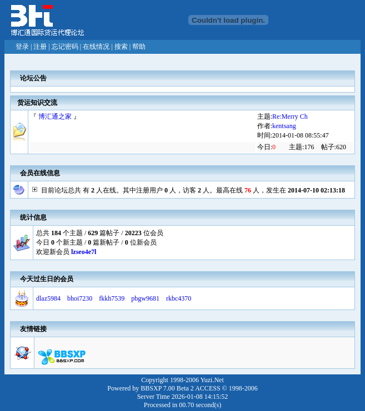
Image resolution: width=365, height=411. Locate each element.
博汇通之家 (55, 116)
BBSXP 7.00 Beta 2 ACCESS (180, 388)
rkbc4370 (178, 298)
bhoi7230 (79, 298)
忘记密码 (65, 46)
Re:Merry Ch (290, 116)
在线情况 (96, 46)
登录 (22, 46)
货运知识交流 (37, 102)
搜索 (121, 46)
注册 (40, 46)
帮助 (139, 46)
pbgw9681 (145, 298)
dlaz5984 (48, 298)
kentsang (284, 126)
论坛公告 (33, 78)
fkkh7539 (111, 298)
